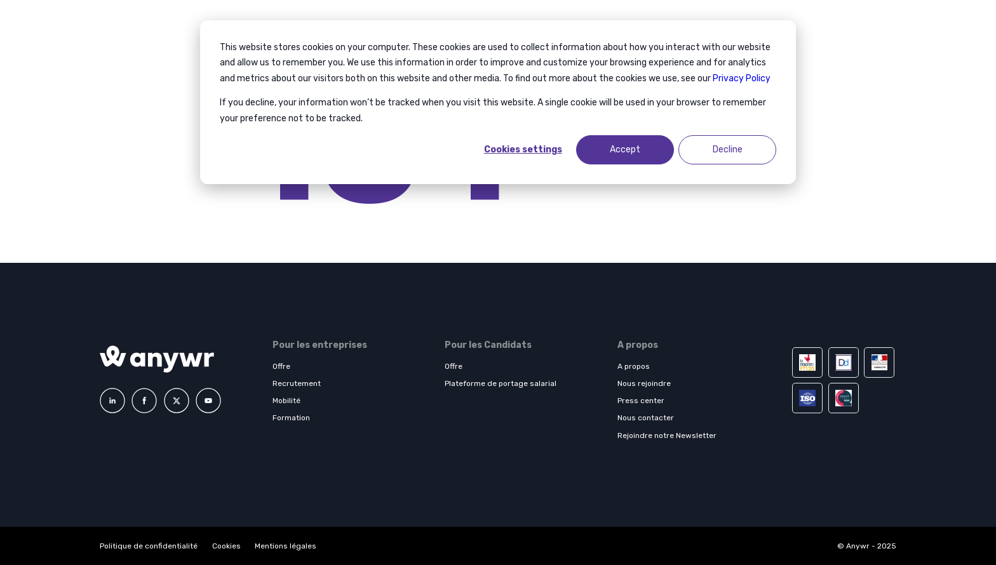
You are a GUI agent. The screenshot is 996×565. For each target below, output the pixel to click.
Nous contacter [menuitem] (645, 417)
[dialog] (498, 102)
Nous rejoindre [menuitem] (644, 383)
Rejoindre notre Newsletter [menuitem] (667, 435)
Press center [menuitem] (640, 400)
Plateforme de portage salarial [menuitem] (500, 383)
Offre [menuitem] (281, 366)
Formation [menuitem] (291, 417)
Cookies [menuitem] (226, 546)
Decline (728, 149)
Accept (625, 149)
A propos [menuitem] (633, 366)
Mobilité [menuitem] (286, 400)
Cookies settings (523, 149)
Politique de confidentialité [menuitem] (149, 546)
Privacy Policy (742, 78)
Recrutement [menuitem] (297, 383)
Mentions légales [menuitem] (285, 546)
